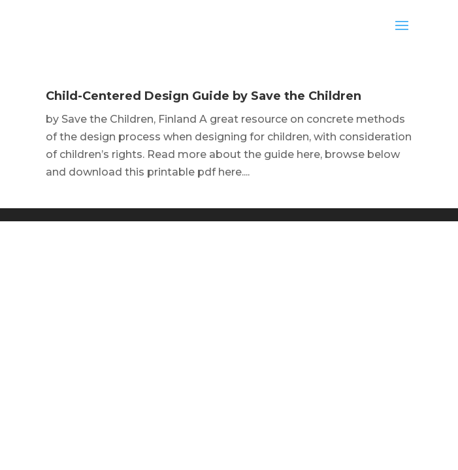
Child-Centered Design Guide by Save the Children (203, 96)
